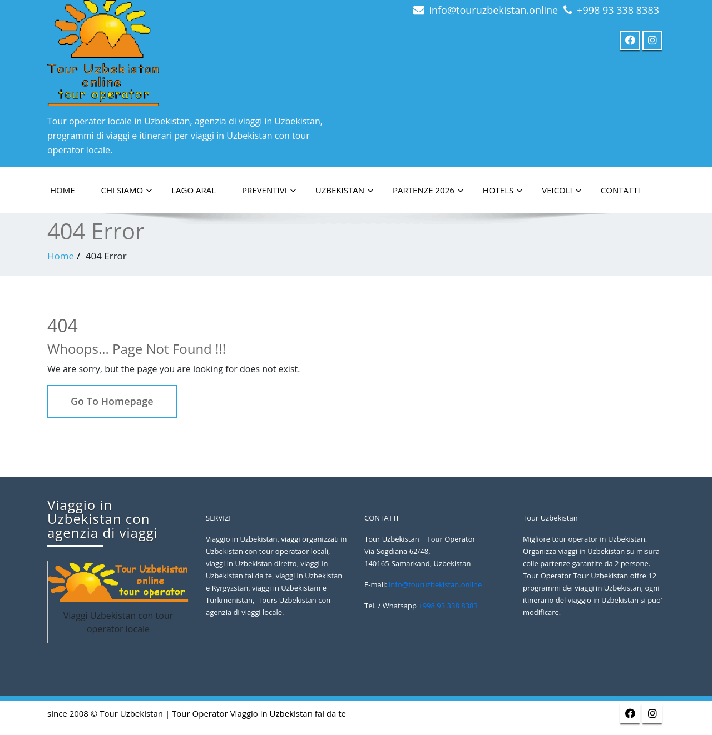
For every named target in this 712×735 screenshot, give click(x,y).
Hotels (503, 190)
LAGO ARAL (193, 190)
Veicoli (562, 190)
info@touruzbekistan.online (493, 10)
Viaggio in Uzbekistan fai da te (288, 713)
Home (60, 255)
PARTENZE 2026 (428, 190)
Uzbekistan (344, 190)
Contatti (620, 190)
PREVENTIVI (269, 190)
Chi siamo (127, 190)
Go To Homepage (112, 401)
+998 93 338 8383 (618, 10)
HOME (62, 190)
